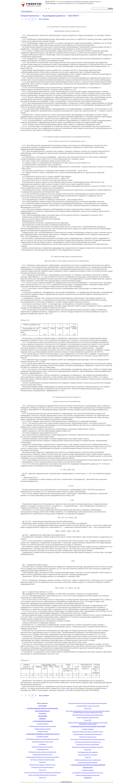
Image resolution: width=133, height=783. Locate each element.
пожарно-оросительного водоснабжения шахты (88, 775)
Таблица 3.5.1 (87, 749)
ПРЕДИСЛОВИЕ (42, 716)
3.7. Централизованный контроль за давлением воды (88, 760)
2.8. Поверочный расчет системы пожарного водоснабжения (88, 715)
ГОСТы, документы (27, 11)
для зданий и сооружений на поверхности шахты (42, 759)
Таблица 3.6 (88, 757)
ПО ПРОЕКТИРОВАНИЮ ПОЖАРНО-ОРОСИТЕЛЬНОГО (42, 708)
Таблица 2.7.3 (42, 777)
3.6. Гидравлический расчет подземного (88, 752)
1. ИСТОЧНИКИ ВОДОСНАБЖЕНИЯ (42, 721)
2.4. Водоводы (42, 744)
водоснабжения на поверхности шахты (42, 754)
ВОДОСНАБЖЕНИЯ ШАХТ (42, 711)
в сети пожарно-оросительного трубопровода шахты (88, 742)
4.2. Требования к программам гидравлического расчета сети (88, 772)
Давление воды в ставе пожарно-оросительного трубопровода (87, 747)
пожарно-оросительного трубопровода (87, 754)
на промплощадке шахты (42, 749)
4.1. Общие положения (87, 770)
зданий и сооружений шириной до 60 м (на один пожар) (42, 775)
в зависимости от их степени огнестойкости (42, 767)
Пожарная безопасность (30, 16)
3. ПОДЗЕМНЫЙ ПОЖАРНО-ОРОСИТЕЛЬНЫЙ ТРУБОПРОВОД (87, 726)
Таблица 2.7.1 (42, 762)
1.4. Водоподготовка (42, 731)
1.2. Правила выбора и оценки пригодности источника (42, 726)
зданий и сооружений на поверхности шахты (88, 717)
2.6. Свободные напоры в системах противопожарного (42, 752)
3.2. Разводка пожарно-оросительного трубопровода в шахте (87, 731)
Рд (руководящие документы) (53, 16)
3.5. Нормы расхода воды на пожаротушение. (87, 744)
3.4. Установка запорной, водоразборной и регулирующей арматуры (88, 739)
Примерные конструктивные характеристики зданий (42, 764)
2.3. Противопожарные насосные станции (42, 741)
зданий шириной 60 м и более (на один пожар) (87, 706)
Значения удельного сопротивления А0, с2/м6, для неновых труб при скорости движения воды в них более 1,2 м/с (88, 723)
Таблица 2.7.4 (87, 708)
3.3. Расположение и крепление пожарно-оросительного (87, 734)
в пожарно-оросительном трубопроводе (88, 762)
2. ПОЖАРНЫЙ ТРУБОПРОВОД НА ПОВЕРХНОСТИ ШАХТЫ (42, 734)
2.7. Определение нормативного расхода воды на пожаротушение (42, 757)
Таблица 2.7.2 (42, 770)
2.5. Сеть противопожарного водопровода (42, 747)
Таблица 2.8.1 (87, 720)
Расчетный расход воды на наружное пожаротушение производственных (42, 772)
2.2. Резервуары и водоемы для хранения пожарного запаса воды (42, 739)
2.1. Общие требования (42, 736)
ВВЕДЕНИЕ (42, 718)
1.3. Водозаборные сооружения (42, 729)
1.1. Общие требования (42, 723)
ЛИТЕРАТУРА (87, 777)
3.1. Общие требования (88, 729)
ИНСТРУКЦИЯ (43, 706)
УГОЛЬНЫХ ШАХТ (88, 767)
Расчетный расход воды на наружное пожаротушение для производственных (88, 703)
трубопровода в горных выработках (87, 736)
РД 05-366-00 (73, 16)
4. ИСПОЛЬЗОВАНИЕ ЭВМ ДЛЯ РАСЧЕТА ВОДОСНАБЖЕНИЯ (87, 765)
